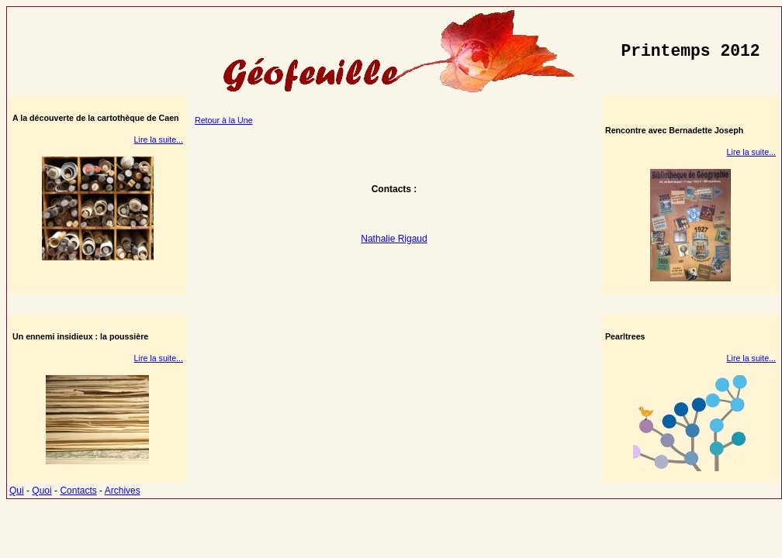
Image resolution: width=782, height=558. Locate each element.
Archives (122, 490)
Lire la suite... (158, 139)
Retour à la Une (224, 120)
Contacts (78, 490)
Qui (16, 490)
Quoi (41, 490)
